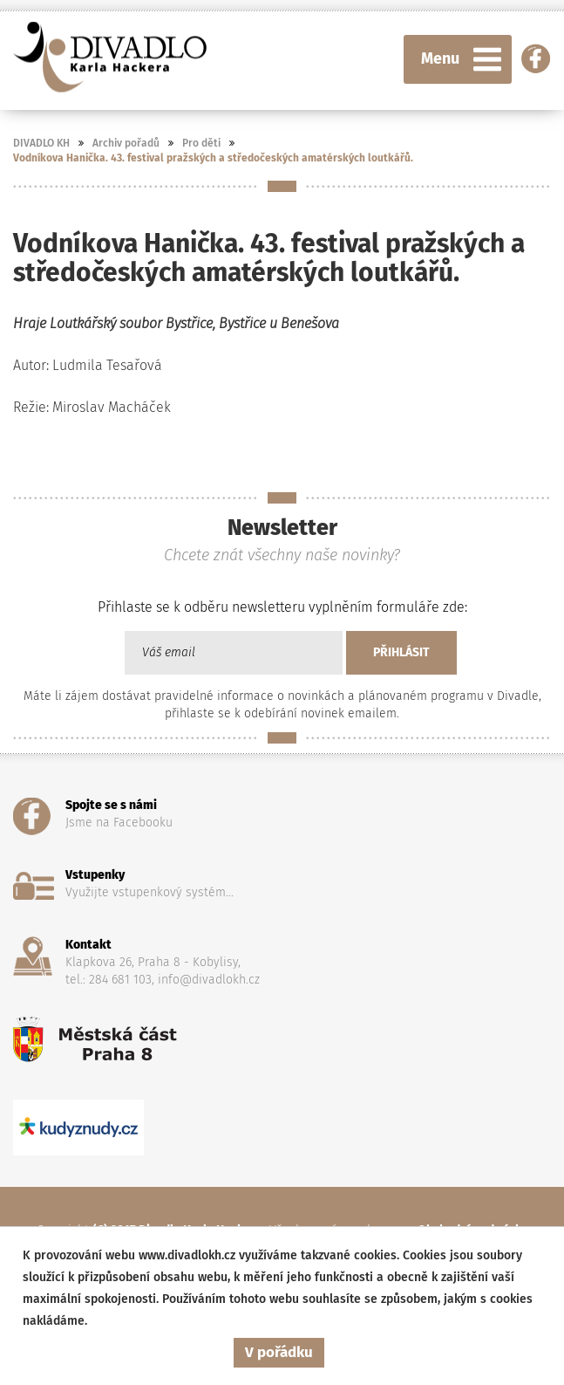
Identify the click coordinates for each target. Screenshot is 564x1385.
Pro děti (201, 143)
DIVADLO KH (41, 143)
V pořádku (279, 1352)
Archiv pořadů (126, 143)
